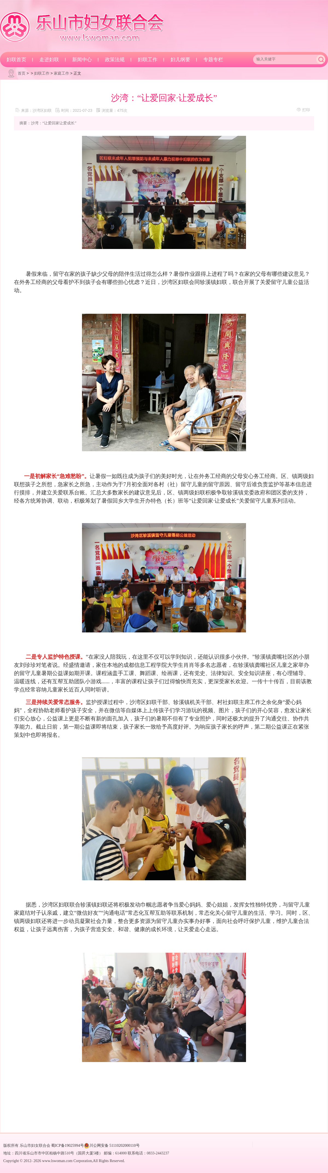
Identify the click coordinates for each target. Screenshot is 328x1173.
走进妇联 (49, 59)
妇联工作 (147, 59)
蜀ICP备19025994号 (67, 1145)
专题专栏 (213, 59)
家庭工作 (61, 73)
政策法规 (115, 59)
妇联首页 (16, 59)
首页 (21, 73)
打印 (303, 110)
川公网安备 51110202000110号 (112, 1145)
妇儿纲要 (180, 59)
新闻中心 (82, 59)
